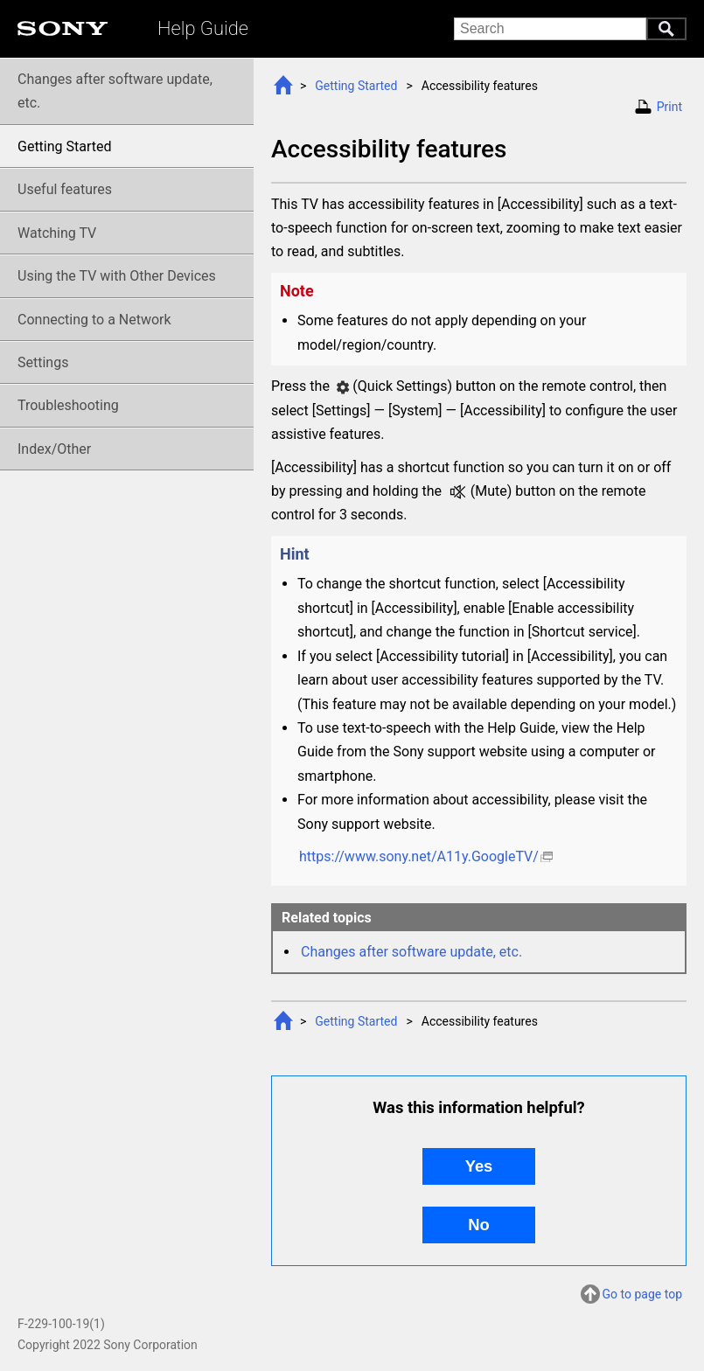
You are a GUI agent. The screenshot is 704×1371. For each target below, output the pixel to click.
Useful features (64, 189)
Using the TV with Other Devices (116, 276)
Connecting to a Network (94, 319)
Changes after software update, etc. (411, 951)
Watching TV (56, 233)
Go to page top (642, 1294)
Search (666, 28)
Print (669, 107)
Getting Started (356, 86)
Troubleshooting (68, 405)
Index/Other (54, 449)
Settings (42, 362)
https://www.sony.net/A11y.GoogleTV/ (419, 856)
